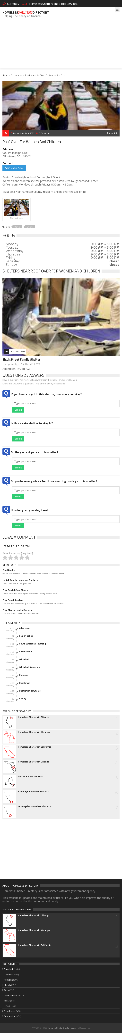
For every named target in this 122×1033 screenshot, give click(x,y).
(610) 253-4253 (14, 167)
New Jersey (10, 1011)
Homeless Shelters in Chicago (33, 717)
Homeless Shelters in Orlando (33, 761)
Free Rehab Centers (12, 600)
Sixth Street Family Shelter (21, 359)
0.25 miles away (18, 351)
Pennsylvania (16, 75)
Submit (18, 409)
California (8, 974)
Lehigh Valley (26, 635)
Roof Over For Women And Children (52, 75)
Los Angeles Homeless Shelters (34, 806)
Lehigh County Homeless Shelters (20, 580)
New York (8, 969)
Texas (7, 1000)
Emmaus (23, 675)
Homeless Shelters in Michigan (34, 731)
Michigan (8, 979)
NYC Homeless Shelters (30, 776)
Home (5, 75)
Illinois (7, 1006)
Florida (7, 985)
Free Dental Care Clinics (15, 590)
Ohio (6, 990)
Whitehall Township (29, 667)
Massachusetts (11, 995)
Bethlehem (24, 682)
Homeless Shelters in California (34, 746)
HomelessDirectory (25, 12)
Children (30, 227)
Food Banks (8, 570)
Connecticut (9, 1016)
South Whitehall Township (32, 643)
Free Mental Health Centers (17, 610)
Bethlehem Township (30, 690)
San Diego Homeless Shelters (33, 791)
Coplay (22, 698)
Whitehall (24, 659)
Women (17, 227)
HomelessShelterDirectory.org (61, 1027)
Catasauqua (25, 651)
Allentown (29, 75)
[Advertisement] (61, 45)
